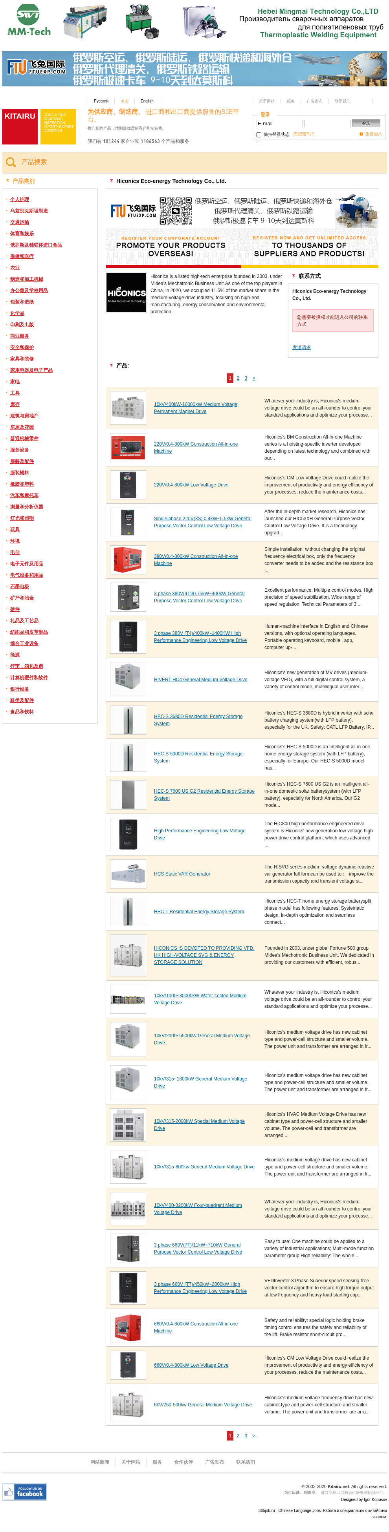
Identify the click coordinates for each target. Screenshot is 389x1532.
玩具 (15, 529)
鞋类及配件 (22, 700)
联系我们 (342, 101)
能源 (15, 655)
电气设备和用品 (26, 575)
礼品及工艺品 (24, 620)
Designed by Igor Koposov (364, 1499)
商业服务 (19, 336)
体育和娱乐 (22, 233)
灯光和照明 (22, 518)
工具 (15, 393)
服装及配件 (22, 461)
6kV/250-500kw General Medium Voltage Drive (203, 1405)
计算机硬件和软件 (29, 677)
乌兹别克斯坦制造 (29, 211)
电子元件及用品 (26, 564)
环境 (15, 541)
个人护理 (19, 199)
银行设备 (19, 689)
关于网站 (267, 101)
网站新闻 (99, 1462)
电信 (15, 552)
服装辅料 (19, 472)
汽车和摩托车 (24, 495)
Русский (101, 101)
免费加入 (373, 134)
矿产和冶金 (22, 598)
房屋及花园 (22, 427)
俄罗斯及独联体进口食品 (36, 245)
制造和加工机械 (26, 279)
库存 (15, 404)
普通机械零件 (24, 438)
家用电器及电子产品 (31, 370)
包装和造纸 (22, 302)
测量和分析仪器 (26, 507)
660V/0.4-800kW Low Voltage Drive (191, 1365)
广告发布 (315, 101)
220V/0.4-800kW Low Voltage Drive (191, 485)
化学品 (17, 313)
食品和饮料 (22, 712)
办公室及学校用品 (29, 290)
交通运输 (19, 222)
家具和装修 (22, 359)
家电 (15, 381)
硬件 (15, 609)
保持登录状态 (273, 134)
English (147, 101)
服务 (291, 101)
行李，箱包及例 (26, 666)
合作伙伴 (183, 1462)
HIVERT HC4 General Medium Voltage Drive (201, 679)
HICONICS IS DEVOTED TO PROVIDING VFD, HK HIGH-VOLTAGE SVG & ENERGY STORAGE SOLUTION (204, 955)
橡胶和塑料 (22, 484)
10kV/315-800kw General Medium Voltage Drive (204, 1167)
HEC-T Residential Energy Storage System (199, 911)
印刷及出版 (22, 324)
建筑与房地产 (24, 416)
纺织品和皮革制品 (29, 632)
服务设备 (19, 450)
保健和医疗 (22, 256)
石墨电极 (19, 586)
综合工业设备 (24, 643)
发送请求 (301, 347)
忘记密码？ (304, 134)
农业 (15, 268)
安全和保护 (22, 347)
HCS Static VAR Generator (182, 874)
